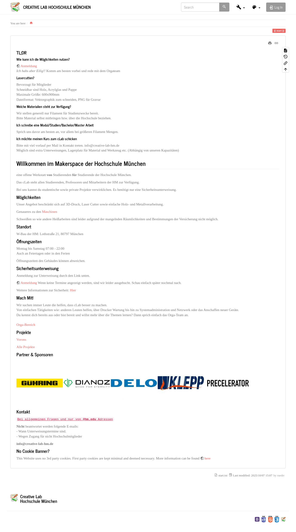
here (207, 458)
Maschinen (49, 212)
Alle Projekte (25, 347)
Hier (73, 290)
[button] (240, 7)
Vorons (21, 339)
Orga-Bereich (25, 325)
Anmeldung (29, 66)
